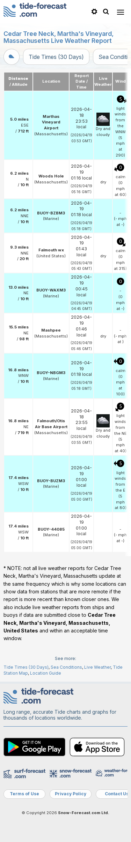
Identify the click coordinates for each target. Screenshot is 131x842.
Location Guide (45, 673)
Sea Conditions (66, 667)
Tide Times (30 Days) (56, 56)
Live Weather (97, 667)
